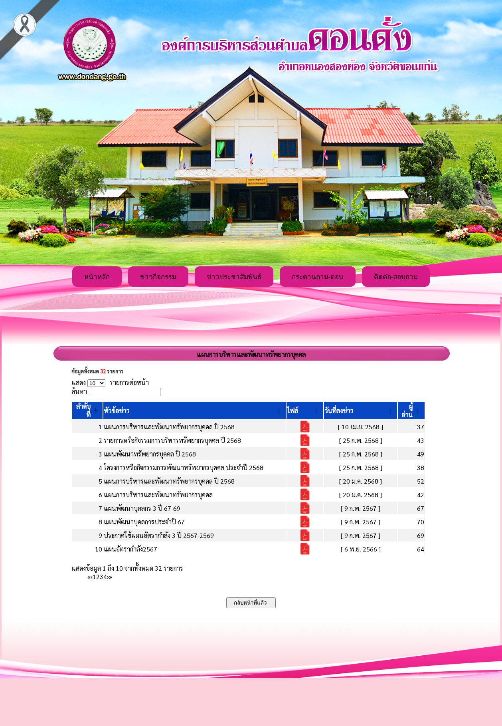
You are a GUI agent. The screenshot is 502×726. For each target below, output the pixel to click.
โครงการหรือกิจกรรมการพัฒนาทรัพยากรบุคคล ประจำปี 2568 (183, 467)
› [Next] (108, 576)
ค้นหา (79, 391)
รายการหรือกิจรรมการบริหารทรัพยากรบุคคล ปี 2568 (172, 440)
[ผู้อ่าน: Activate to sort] (411, 410)
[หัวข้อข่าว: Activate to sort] (194, 410)
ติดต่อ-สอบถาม (396, 277)
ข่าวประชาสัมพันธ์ (234, 277)
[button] (116, 411)
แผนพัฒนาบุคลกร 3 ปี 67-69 (142, 508)
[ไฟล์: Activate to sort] (305, 410)
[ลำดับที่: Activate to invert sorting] (87, 410)
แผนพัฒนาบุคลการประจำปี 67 (144, 522)
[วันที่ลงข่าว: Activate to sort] (360, 410)
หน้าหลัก (97, 277)
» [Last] (110, 576)
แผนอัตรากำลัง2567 (130, 549)
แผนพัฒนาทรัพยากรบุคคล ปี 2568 (150, 454)
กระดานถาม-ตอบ (318, 277)
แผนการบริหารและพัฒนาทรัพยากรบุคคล (158, 494)
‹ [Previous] (92, 576)
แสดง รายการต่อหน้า (110, 382)
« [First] (89, 576)
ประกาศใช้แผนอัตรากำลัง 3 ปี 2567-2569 (159, 535)
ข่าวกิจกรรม (158, 277)
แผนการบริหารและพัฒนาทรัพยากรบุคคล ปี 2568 (169, 427)
